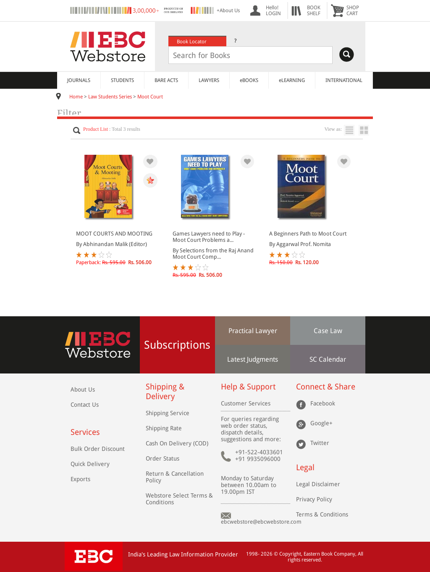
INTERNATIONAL (343, 80)
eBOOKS (249, 80)
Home (76, 97)
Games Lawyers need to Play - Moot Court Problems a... (209, 236)
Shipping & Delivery (165, 391)
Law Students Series (110, 97)
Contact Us (85, 404)
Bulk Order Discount (98, 448)
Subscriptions (177, 345)
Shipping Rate (164, 428)
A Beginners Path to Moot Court (307, 233)
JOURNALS (78, 80)
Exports (80, 479)
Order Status (162, 458)
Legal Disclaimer (318, 484)
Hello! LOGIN (273, 10)
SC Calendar (327, 359)
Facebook (322, 403)
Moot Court (150, 97)
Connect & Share (325, 387)
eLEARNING (292, 80)
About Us (83, 389)
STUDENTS (122, 80)
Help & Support (248, 387)
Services (85, 432)
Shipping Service (167, 413)
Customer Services (245, 403)
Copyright (290, 554)
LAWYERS (209, 80)
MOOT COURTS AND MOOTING (114, 233)
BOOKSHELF (313, 10)
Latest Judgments (252, 359)
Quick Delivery (90, 464)
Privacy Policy (314, 499)
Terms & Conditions (322, 514)
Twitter (319, 443)
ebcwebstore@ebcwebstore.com (261, 522)
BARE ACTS (166, 80)
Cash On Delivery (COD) (177, 443)
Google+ (321, 423)
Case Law (328, 331)
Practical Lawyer (252, 331)
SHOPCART (352, 10)
